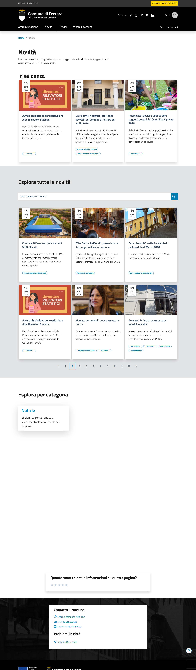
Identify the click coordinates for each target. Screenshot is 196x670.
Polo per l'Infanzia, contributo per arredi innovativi (148, 322)
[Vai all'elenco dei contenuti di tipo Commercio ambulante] (86, 350)
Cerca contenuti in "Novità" (33, 196)
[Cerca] (174, 15)
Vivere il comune (82, 27)
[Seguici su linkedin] (150, 15)
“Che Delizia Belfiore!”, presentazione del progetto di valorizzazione (97, 245)
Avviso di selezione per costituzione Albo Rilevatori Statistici (42, 117)
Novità (48, 27)
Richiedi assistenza (65, 622)
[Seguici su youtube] (145, 15)
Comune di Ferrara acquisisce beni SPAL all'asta (42, 245)
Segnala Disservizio (65, 642)
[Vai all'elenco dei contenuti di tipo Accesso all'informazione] (87, 149)
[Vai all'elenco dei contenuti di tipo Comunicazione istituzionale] (88, 153)
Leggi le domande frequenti (69, 617)
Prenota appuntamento (67, 626)
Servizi (63, 27)
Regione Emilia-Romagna (28, 3)
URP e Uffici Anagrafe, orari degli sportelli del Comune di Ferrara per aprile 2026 (95, 119)
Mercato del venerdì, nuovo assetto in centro (97, 322)
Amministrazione (28, 27)
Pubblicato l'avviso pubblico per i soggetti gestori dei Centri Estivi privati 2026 (151, 119)
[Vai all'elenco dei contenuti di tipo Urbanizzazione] (136, 350)
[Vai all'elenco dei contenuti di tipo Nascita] (150, 346)
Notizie (28, 410)
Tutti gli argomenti (169, 27)
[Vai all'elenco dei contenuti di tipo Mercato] (104, 350)
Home (21, 38)
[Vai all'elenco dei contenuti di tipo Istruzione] (135, 153)
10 (129, 366)
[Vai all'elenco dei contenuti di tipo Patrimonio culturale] (85, 272)
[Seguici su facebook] (128, 15)
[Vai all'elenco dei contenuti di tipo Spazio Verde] (165, 346)
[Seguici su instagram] (134, 15)
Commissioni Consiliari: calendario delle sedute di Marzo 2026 (148, 245)
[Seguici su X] (139, 15)
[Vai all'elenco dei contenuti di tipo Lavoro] (29, 153)
